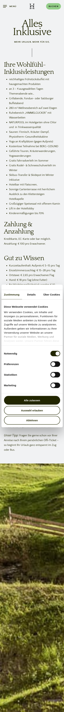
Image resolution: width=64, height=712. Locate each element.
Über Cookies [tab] (51, 294)
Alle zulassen (32, 400)
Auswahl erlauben (32, 410)
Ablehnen (32, 420)
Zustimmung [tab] (11, 294)
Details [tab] (31, 294)
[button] (9, 6)
